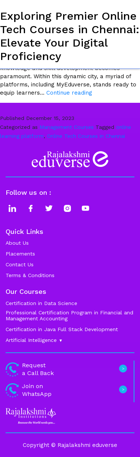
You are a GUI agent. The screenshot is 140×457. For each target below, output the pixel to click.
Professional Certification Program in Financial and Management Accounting (69, 315)
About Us (17, 243)
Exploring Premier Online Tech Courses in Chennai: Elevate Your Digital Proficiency (69, 36)
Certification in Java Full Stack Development (62, 329)
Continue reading (69, 92)
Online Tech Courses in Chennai (86, 136)
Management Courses (67, 127)
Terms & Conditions (30, 275)
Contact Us (20, 264)
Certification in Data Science (41, 303)
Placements (20, 254)
